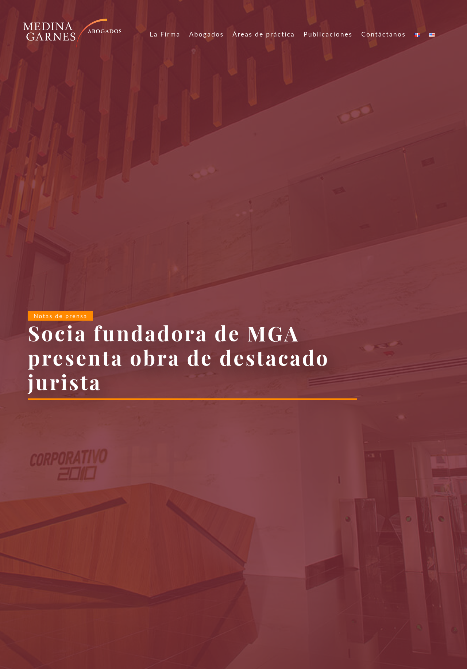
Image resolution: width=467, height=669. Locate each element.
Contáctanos (383, 34)
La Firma (165, 34)
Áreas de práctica (263, 34)
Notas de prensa (60, 315)
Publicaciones (328, 34)
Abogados (206, 34)
